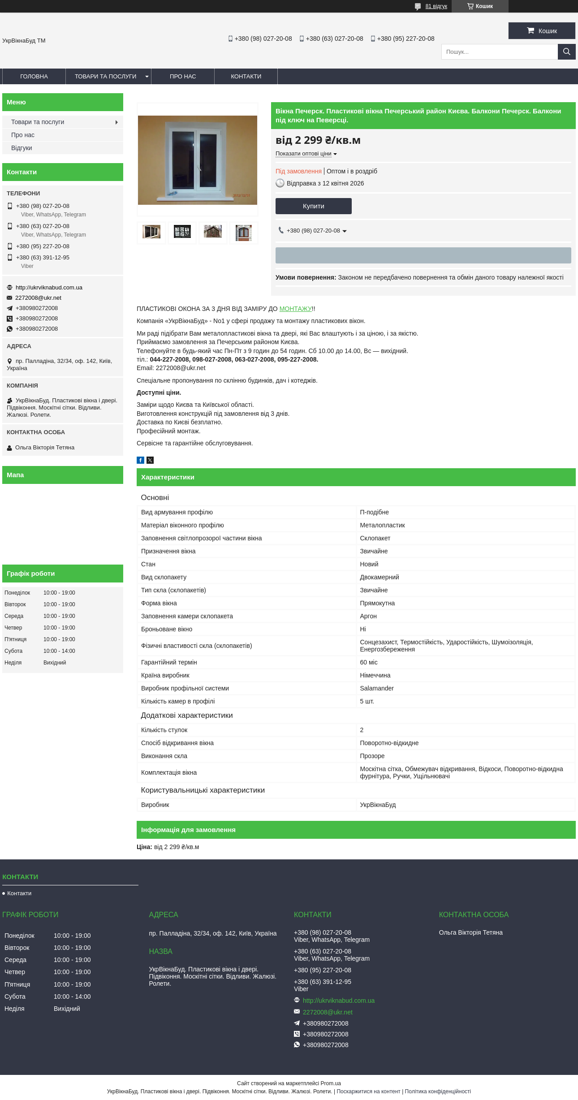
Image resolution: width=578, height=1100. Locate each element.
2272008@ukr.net (38, 297)
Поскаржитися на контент (368, 1091)
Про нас (183, 76)
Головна (34, 76)
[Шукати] (567, 52)
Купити (313, 206)
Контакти (246, 76)
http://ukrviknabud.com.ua (49, 287)
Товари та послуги (105, 76)
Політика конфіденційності (438, 1091)
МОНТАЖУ (296, 308)
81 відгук (436, 6)
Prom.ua (331, 1083)
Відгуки (21, 147)
